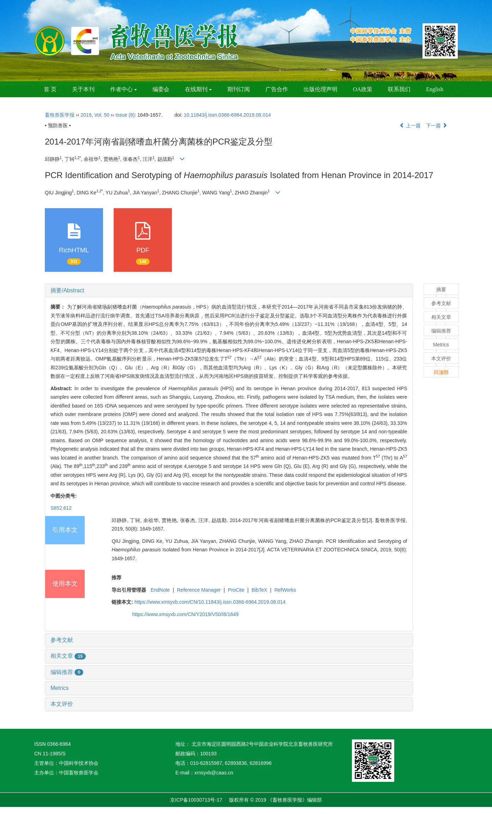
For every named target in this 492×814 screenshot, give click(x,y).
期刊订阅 (238, 89)
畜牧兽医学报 (59, 115)
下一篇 (436, 125)
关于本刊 (83, 89)
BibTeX (259, 590)
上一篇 (410, 125)
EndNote (160, 590)
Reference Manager (199, 590)
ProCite (236, 590)
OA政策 (362, 89)
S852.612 (61, 508)
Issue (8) (124, 115)
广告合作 (276, 89)
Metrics (59, 688)
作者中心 (123, 89)
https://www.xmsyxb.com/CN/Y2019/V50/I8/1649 (185, 614)
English (434, 89)
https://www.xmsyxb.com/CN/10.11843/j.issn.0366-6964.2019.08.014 (210, 602)
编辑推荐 (66, 672)
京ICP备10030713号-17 (196, 800)
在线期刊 (198, 89)
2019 (85, 115)
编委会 (160, 89)
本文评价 (61, 704)
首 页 (50, 89)
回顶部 (441, 372)
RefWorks (285, 590)
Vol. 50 (101, 115)
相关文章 (68, 656)
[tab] (229, 290)
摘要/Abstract (67, 290)
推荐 (116, 577)
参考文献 (61, 640)
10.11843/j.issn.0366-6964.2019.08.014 (227, 115)
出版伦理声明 (320, 89)
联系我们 (399, 89)
